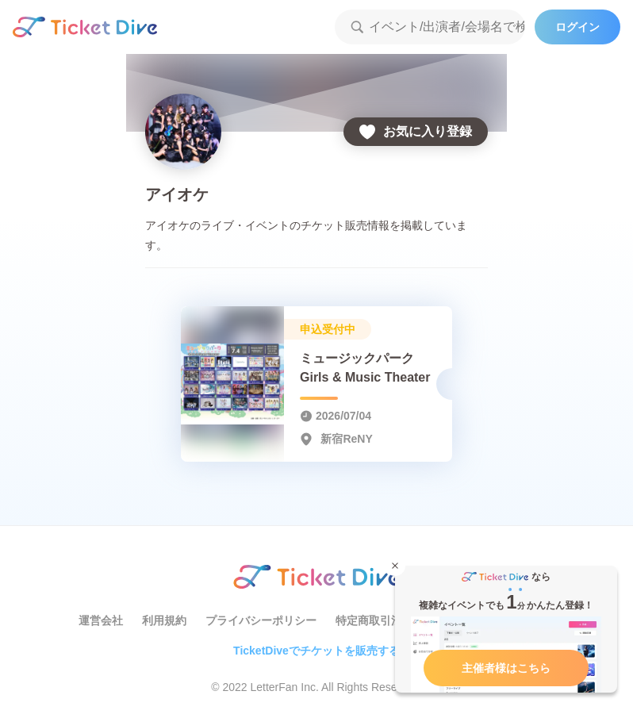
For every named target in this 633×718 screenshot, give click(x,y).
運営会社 (101, 620)
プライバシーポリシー (260, 620)
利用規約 (164, 620)
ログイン (577, 27)
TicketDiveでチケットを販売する (316, 650)
